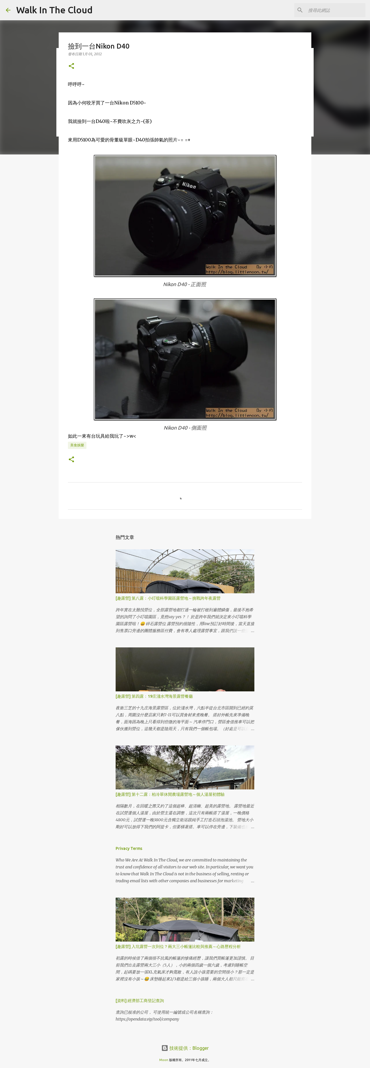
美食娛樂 (77, 445)
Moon (163, 1060)
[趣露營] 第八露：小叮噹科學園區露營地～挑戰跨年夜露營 (168, 598)
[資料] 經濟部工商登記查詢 (140, 1000)
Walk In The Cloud (54, 10)
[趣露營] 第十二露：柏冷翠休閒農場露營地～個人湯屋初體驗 (170, 794)
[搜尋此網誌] (335, 10)
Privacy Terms (129, 848)
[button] (71, 66)
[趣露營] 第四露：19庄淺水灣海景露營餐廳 (154, 696)
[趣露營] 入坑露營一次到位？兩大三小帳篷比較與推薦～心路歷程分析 (178, 946)
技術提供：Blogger (185, 1048)
